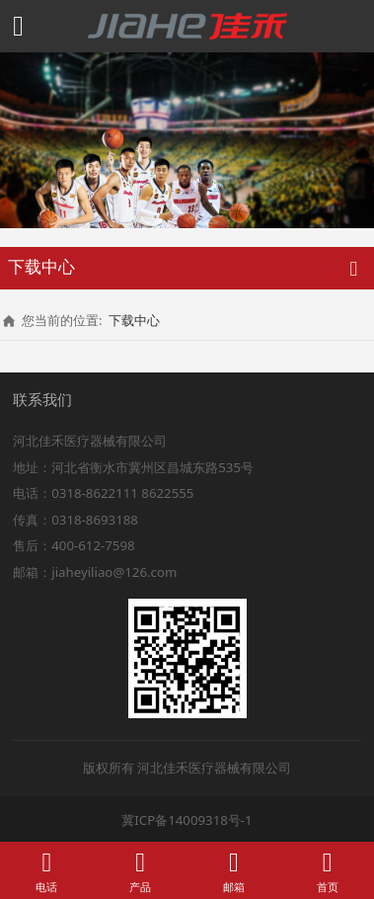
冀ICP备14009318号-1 (186, 820)
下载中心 (134, 320)
